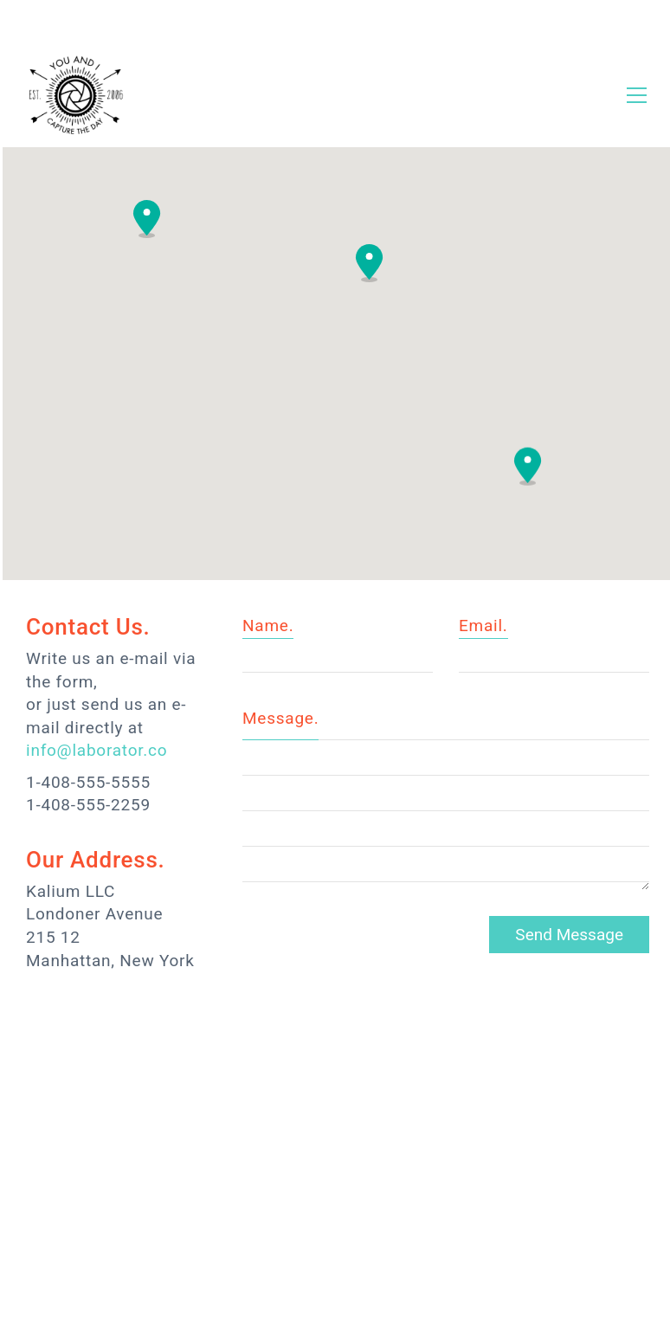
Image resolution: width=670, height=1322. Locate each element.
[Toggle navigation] (637, 95)
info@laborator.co (96, 750)
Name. (267, 625)
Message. (280, 718)
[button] (370, 263)
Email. (483, 625)
